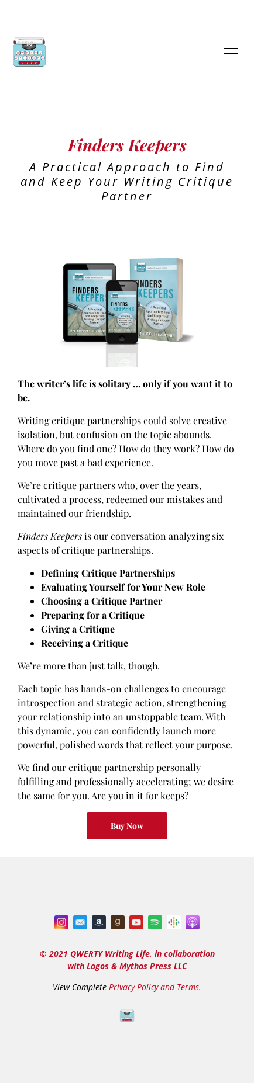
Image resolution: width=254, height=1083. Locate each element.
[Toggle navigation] (230, 52)
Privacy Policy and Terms (154, 986)
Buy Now (127, 825)
